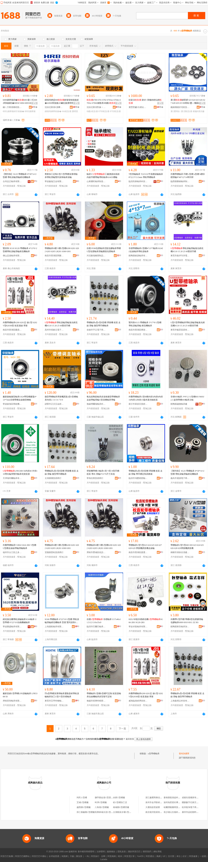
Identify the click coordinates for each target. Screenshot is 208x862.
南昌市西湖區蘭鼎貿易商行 (12, 330)
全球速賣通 (54, 856)
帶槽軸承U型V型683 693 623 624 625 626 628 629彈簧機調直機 (187, 546)
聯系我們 (147, 851)
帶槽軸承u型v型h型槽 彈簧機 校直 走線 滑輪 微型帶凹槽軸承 (103, 324)
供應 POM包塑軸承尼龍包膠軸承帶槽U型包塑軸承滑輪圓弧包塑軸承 (104, 250)
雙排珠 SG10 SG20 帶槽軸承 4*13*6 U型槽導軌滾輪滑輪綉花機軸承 (20, 250)
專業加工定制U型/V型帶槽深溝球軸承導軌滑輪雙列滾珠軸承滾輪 (61, 175)
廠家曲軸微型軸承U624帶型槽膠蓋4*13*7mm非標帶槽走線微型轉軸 (20, 398)
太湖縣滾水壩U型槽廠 (123, 812)
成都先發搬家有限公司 (192, 797)
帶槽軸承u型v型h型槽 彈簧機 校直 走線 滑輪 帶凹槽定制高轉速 (145, 472)
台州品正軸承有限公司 (12, 181)
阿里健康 (193, 856)
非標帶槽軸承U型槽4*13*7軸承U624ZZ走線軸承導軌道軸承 (146, 250)
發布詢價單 (184, 753)
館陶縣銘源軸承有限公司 (138, 255)
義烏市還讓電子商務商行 (180, 478)
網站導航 (157, 851)
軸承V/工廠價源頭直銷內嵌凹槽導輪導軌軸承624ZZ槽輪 (103, 175)
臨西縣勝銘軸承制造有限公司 (180, 181)
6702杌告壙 (115, 111)
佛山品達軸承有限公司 (12, 255)
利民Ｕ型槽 (82, 797)
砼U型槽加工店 (120, 802)
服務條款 (111, 851)
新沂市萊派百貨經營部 (138, 404)
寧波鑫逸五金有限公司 (54, 181)
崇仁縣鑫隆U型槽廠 (86, 812)
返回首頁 (130, 739)
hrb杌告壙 (66, 111)
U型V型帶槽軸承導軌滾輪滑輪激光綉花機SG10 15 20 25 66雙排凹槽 (188, 324)
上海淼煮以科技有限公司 (180, 701)
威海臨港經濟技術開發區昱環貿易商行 (138, 701)
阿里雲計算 (129, 856)
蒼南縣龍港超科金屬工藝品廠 (177, 797)
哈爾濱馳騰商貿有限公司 (175, 807)
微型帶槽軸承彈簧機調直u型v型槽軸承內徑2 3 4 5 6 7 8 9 (61, 398)
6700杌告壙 (103, 111)
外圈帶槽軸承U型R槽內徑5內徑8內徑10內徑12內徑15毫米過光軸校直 (146, 398)
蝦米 (120, 856)
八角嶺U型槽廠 (102, 807)
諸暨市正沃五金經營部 (54, 404)
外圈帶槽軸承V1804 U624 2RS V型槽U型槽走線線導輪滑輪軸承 (19, 546)
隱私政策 (122, 851)
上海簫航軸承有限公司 (54, 626)
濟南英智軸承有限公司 (12, 701)
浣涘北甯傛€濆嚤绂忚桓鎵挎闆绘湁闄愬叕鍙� (54, 107)
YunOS (140, 856)
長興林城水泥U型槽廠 (105, 812)
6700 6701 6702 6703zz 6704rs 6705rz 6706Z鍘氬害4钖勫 (104, 101)
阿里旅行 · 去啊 (98, 856)
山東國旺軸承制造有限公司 (96, 181)
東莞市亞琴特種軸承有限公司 (54, 701)
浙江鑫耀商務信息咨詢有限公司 (160, 797)
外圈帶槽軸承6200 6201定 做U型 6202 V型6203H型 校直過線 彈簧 (20, 324)
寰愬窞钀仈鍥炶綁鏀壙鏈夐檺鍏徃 (138, 107)
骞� (34, 107)
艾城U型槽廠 (83, 802)
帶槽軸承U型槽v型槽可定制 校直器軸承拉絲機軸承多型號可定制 (104, 695)
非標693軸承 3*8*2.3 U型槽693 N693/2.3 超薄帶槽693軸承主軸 (187, 398)
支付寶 (171, 856)
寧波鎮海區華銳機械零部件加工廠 (12, 404)
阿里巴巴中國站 (39, 856)
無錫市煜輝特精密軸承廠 (96, 701)
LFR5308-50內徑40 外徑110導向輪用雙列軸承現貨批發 (20, 472)
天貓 (72, 856)
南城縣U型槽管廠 (121, 807)
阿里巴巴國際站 (22, 856)
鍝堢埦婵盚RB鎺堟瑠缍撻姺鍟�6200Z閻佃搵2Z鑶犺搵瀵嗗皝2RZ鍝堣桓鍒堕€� (62, 102)
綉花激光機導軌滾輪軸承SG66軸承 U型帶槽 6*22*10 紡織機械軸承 (20, 621)
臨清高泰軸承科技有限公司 (138, 181)
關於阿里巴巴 (134, 851)
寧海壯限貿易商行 (95, 478)
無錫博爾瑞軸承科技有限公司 (96, 404)
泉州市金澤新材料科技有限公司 (160, 802)
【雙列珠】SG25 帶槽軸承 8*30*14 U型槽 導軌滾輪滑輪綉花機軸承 (20, 175)
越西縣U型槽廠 (84, 807)
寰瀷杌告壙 (186, 111)
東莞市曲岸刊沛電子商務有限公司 (180, 255)
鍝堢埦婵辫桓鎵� (53, 111)
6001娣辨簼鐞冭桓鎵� (13, 111)
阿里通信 (150, 856)
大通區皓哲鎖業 (152, 807)
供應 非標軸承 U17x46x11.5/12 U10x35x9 (104, 621)
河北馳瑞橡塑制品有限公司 (96, 255)
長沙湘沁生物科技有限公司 (176, 812)
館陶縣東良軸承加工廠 (180, 626)
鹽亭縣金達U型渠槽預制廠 (107, 797)
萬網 (158, 856)
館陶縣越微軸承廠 (179, 404)
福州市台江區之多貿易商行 (12, 552)
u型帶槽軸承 (153, 753)
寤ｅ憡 (34, 103)
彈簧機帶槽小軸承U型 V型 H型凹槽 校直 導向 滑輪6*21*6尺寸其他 (103, 472)
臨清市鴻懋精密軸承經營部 (138, 478)
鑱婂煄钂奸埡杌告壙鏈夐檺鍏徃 (180, 107)
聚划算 (79, 856)
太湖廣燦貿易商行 (53, 478)
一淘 (87, 856)
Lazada (103, 859)
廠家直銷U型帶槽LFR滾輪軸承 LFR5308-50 (20, 695)
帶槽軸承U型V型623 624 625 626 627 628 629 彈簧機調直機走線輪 (145, 546)
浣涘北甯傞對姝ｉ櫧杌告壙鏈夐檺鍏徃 (96, 107)
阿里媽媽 (111, 856)
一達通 (203, 856)
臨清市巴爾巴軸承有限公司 (96, 626)
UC (164, 856)
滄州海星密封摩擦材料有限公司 (178, 802)
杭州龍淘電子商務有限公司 (194, 807)
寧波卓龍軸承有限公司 (138, 626)
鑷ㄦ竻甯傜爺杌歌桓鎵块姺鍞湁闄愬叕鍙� (12, 107)
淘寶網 (64, 856)
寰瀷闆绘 (175, 111)
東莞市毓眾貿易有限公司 (180, 330)
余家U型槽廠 (119, 797)
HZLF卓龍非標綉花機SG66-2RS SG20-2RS (146, 621)
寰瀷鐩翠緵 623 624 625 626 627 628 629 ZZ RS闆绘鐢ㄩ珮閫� (188, 102)
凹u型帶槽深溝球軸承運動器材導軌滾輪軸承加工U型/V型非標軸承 (62, 695)
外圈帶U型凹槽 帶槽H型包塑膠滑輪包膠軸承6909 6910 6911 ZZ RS (187, 621)
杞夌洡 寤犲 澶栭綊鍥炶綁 (145, 101)
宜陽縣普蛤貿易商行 (54, 552)
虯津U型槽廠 (101, 802)
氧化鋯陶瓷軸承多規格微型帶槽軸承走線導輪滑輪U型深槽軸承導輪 (103, 398)
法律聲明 (101, 851)
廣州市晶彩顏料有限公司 (193, 812)
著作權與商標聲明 (86, 851)
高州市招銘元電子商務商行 (54, 330)
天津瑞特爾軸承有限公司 (12, 478)
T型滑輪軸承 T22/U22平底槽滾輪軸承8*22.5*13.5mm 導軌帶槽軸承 (146, 175)
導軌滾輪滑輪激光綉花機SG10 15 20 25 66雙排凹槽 (187, 250)
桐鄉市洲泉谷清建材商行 (180, 552)
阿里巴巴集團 (7, 856)
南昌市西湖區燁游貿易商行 (138, 330)
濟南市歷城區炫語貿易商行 (96, 552)
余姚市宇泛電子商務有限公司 (96, 330)
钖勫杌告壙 (92, 111)
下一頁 (122, 728)
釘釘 (185, 856)
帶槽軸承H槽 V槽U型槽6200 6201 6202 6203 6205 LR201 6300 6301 (62, 250)
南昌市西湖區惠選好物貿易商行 (138, 552)
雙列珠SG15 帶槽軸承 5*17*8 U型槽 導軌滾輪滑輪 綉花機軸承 (145, 324)
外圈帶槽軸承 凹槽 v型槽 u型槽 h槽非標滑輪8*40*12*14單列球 (188, 175)
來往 (178, 856)
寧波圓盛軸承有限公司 (12, 626)
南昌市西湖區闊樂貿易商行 (54, 255)
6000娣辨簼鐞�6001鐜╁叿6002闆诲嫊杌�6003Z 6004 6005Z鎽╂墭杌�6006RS (20, 102)
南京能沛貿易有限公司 (155, 812)
